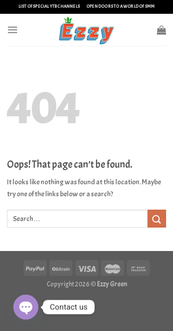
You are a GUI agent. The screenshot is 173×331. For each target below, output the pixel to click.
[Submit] (157, 219)
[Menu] (12, 29)
